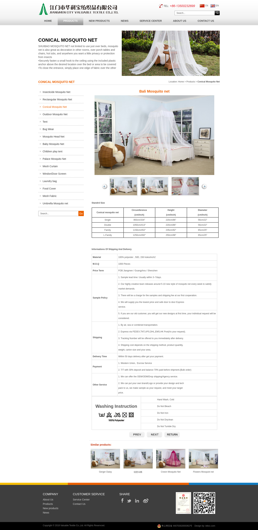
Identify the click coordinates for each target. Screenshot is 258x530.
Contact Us (206, 20)
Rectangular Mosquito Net (57, 99)
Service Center (151, 20)
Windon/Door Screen (54, 173)
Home (48, 20)
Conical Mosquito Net (55, 106)
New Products (99, 20)
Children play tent (52, 151)
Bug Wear (48, 129)
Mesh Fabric (50, 196)
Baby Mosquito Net (53, 144)
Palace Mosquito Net (54, 158)
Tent (45, 121)
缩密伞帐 (138, 470)
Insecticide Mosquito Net (56, 92)
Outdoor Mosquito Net (55, 114)
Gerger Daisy (105, 470)
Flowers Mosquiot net (203, 470)
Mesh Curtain (50, 166)
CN (204, 5)
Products (70, 20)
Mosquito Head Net (53, 136)
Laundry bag (50, 181)
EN (214, 5)
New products (50, 508)
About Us (179, 20)
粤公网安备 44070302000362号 (174, 526)
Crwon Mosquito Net (170, 470)
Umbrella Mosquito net (55, 203)
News (124, 20)
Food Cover (49, 188)
